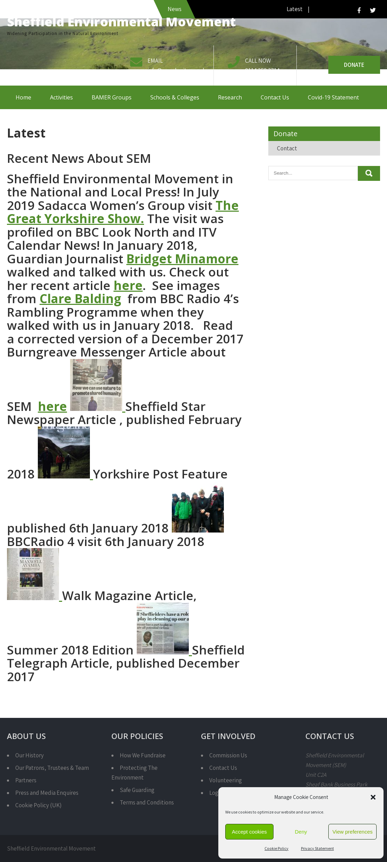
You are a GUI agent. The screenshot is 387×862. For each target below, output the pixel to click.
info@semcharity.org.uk (177, 70)
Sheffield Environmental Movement (121, 21)
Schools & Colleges (174, 97)
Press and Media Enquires (46, 793)
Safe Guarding (137, 790)
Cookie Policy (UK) (38, 805)
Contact (287, 148)
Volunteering (225, 780)
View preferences (353, 832)
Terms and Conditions (147, 802)
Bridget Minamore (182, 258)
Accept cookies (249, 832)
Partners (25, 780)
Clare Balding (80, 298)
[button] (373, 797)
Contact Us (275, 97)
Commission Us (228, 755)
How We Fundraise (143, 755)
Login (216, 793)
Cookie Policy (276, 848)
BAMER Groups (112, 97)
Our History (29, 755)
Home (23, 97)
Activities (61, 97)
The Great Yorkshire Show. (123, 212)
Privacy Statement (317, 848)
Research (230, 97)
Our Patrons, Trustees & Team (52, 768)
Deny (301, 832)
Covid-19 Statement (333, 97)
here (128, 285)
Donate (354, 65)
